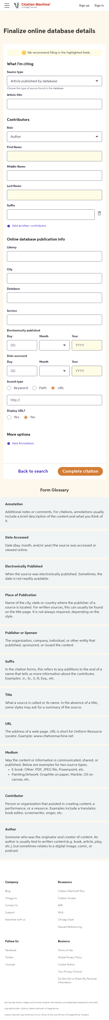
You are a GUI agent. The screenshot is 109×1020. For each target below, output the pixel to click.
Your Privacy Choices (70, 972)
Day (10, 336)
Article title (14, 95)
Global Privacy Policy (70, 957)
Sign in (99, 5)
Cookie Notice (66, 964)
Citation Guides (67, 898)
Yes (16, 417)
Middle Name (16, 166)
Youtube (10, 964)
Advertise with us (15, 920)
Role (10, 127)
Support (9, 912)
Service (12, 310)
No (32, 417)
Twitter (9, 957)
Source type (15, 72)
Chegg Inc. (11, 898)
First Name (14, 147)
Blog (7, 891)
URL (61, 388)
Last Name (14, 186)
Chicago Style (66, 920)
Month (43, 336)
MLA (60, 912)
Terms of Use (65, 950)
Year (75, 336)
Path (42, 388)
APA (60, 905)
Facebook (10, 950)
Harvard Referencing (70, 927)
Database (13, 288)
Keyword (21, 388)
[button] (54, 81)
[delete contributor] (99, 213)
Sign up (84, 5)
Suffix (11, 205)
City (10, 269)
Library (12, 247)
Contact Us (11, 905)
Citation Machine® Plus (71, 891)
